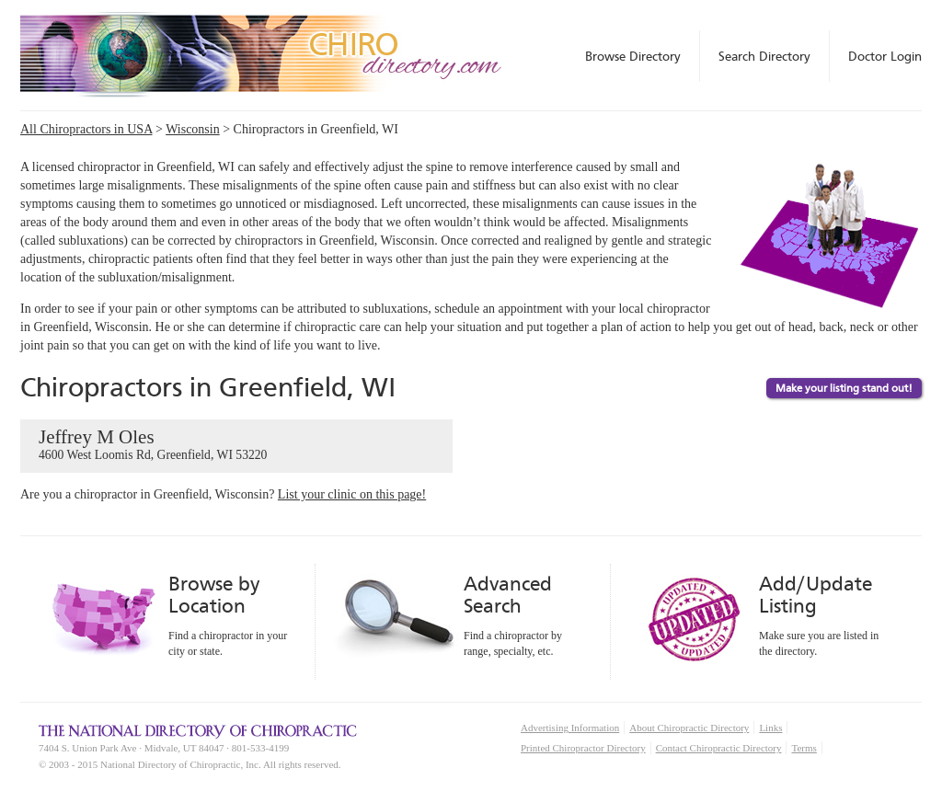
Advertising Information (570, 727)
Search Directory (764, 56)
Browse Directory (633, 56)
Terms (803, 747)
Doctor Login (885, 56)
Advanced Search (508, 594)
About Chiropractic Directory (689, 727)
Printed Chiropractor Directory (583, 747)
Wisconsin (193, 129)
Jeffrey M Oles (236, 445)
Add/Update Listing (815, 594)
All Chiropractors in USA (86, 129)
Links (770, 727)
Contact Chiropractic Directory (719, 747)
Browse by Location (213, 594)
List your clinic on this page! (352, 494)
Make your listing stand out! (844, 388)
